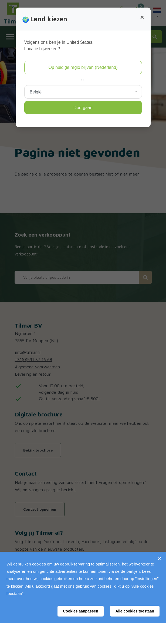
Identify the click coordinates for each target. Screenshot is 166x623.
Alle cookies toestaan (135, 611)
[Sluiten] (159, 558)
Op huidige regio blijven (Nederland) (82, 67)
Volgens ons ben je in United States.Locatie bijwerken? (59, 45)
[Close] (142, 17)
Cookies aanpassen (80, 611)
